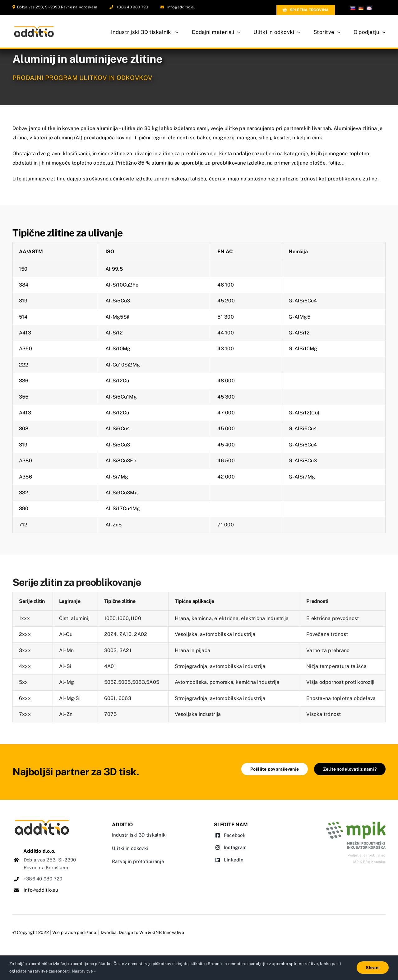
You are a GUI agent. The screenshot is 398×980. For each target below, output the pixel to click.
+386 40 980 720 (132, 7)
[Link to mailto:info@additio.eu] (162, 7)
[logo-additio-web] (42, 821)
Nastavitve (84, 971)
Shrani (373, 967)
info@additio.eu (181, 7)
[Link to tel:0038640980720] (111, 7)
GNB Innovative (168, 932)
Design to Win (133, 932)
